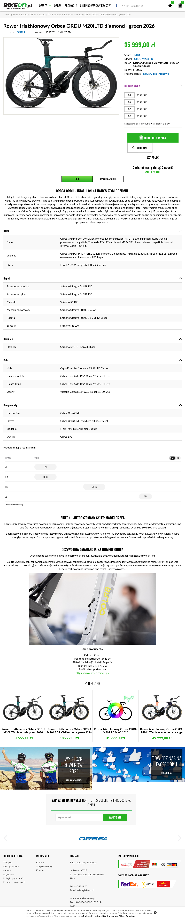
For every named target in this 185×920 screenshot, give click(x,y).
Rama (6, 221)
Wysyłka (7, 856)
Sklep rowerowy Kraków (95, 5)
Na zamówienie (132, 85)
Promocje (71, 5)
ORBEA (21, 32)
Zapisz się (115, 810)
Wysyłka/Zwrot (108, 169)
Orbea (57, 5)
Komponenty (10, 395)
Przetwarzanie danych (14, 876)
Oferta (43, 5)
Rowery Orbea (28, 14)
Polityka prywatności (13, 872)
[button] (6, 832)
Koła (5, 350)
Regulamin (8, 868)
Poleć (167, 148)
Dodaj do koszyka (155, 138)
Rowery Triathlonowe (50, 14)
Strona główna (10, 14)
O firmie (40, 856)
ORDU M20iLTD (143, 58)
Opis (77, 169)
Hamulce (8, 329)
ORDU (136, 54)
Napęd (6, 269)
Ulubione (142, 148)
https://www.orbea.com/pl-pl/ (92, 663)
